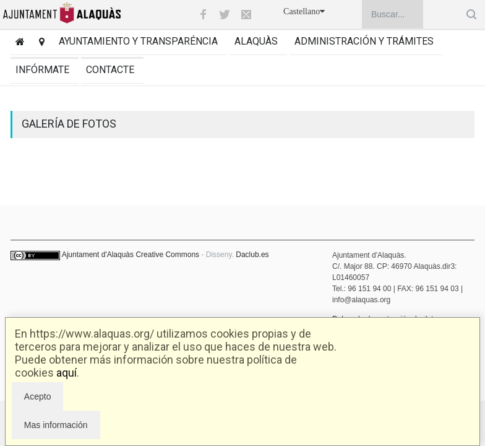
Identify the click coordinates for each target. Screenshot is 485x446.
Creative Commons (167, 254)
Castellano (304, 11)
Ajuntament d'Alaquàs (98, 254)
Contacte (110, 70)
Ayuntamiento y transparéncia (138, 41)
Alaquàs (256, 41)
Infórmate (42, 70)
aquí (66, 372)
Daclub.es (252, 254)
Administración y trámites (364, 41)
